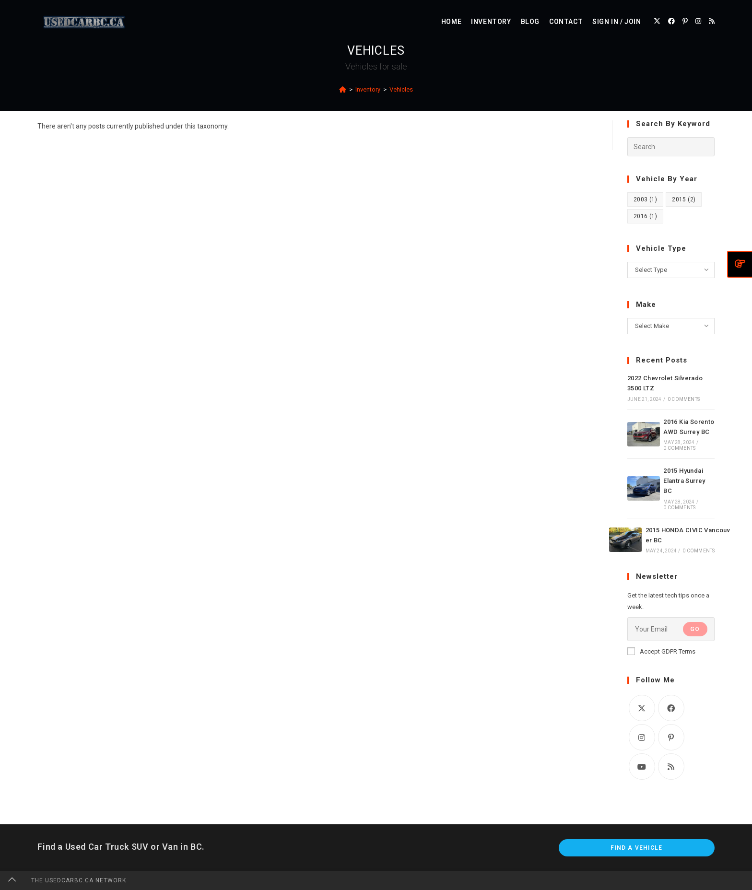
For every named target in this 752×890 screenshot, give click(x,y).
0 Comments (684, 399)
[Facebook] (671, 708)
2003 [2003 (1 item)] (645, 199)
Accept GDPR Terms (661, 651)
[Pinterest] (671, 737)
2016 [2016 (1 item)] (645, 216)
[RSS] (671, 766)
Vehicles (401, 89)
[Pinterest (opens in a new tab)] (685, 21)
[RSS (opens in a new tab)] (711, 21)
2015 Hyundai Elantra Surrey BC (684, 480)
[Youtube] (642, 766)
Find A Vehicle (636, 847)
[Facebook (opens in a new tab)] (671, 21)
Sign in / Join (616, 21)
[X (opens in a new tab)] (657, 21)
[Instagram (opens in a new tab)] (698, 21)
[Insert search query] (671, 146)
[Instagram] (642, 737)
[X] (642, 708)
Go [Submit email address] (695, 629)
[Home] (342, 89)
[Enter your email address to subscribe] (671, 629)
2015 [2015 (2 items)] (683, 199)
